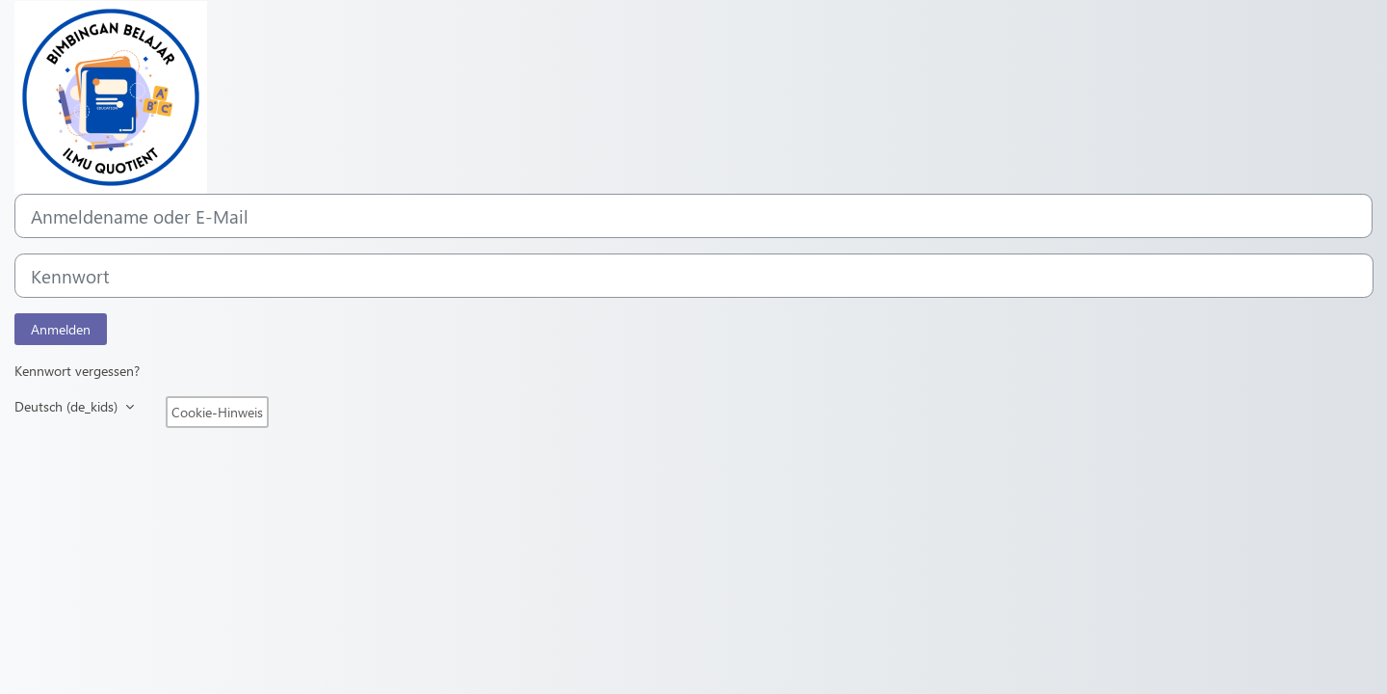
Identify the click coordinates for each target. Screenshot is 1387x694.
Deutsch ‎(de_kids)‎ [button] (67, 406)
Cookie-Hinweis (217, 412)
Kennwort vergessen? (77, 370)
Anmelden (61, 329)
